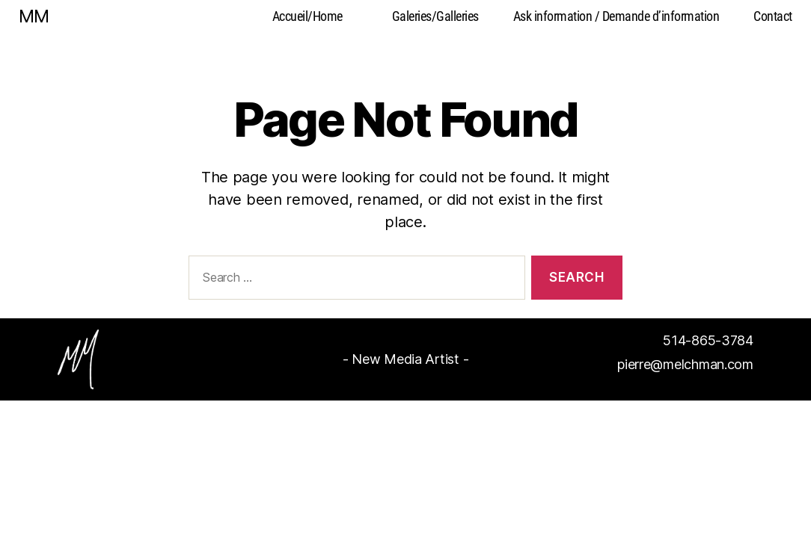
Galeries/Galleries (435, 16)
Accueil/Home (307, 16)
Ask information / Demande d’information (616, 16)
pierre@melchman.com (685, 364)
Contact (772, 16)
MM (34, 16)
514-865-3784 (708, 340)
